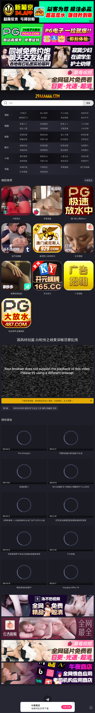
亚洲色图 (44, 145)
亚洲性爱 (23, 134)
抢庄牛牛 (85, 117)
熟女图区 (64, 150)
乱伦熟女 (64, 139)
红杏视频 (23, 171)
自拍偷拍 (44, 124)
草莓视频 (64, 167)
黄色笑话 (64, 161)
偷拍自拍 (44, 134)
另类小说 (44, 161)
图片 (6, 147)
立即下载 (66, 707)
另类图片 (85, 150)
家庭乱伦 (44, 156)
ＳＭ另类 (85, 128)
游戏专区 (85, 113)
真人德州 (44, 113)
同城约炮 (23, 167)
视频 (6, 125)
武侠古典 (85, 156)
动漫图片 (85, 145)
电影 (6, 136)
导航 (6, 169)
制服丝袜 (23, 139)
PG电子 (23, 113)
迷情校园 (23, 161)
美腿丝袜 (23, 150)
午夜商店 (44, 167)
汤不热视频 (85, 167)
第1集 (5, 408)
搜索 (88, 103)
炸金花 (44, 117)
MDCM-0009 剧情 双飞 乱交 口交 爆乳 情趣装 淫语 (34, 408)
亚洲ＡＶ (23, 124)
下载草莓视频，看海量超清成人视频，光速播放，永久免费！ (57, 400)
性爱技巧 (85, 161)
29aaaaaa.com (47, 96)
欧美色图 (64, 145)
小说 (6, 158)
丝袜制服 (44, 128)
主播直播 (64, 128)
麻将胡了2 (23, 117)
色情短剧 (44, 171)
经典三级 (44, 139)
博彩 (6, 114)
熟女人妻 (23, 128)
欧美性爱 (85, 134)
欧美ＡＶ (64, 124)
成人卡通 (64, 134)
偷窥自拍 (23, 145)
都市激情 (23, 156)
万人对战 (64, 113)
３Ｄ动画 (85, 124)
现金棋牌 (64, 117)
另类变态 (85, 139)
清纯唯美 (44, 150)
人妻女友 (64, 156)
